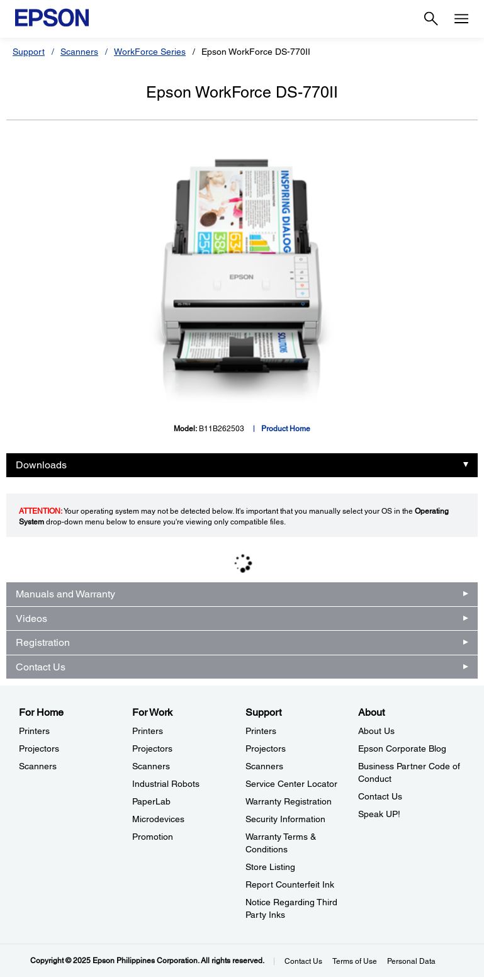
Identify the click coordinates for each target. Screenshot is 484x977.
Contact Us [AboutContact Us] (380, 796)
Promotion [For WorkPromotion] (152, 837)
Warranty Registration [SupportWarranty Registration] (288, 801)
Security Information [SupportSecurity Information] (285, 819)
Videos (31, 618)
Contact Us (40, 667)
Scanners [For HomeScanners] (38, 766)
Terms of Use (354, 961)
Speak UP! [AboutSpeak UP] (379, 814)
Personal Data (411, 961)
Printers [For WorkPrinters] (147, 731)
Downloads (41, 465)
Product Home (285, 428)
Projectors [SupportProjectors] (265, 748)
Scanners (79, 52)
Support (29, 52)
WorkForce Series (150, 52)
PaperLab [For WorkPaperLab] (151, 801)
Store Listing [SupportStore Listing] (270, 867)
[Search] (431, 19)
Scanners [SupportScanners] (264, 766)
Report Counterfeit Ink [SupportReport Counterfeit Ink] (289, 884)
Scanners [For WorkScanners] (151, 766)
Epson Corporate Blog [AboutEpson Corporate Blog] (402, 748)
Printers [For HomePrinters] (34, 731)
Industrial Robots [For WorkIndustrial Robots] (166, 784)
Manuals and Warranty (65, 594)
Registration (43, 642)
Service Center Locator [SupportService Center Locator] (291, 784)
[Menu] (461, 19)
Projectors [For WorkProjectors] (152, 748)
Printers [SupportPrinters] (260, 731)
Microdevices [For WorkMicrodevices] (158, 819)
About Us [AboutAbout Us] (376, 731)
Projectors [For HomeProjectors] (39, 748)
